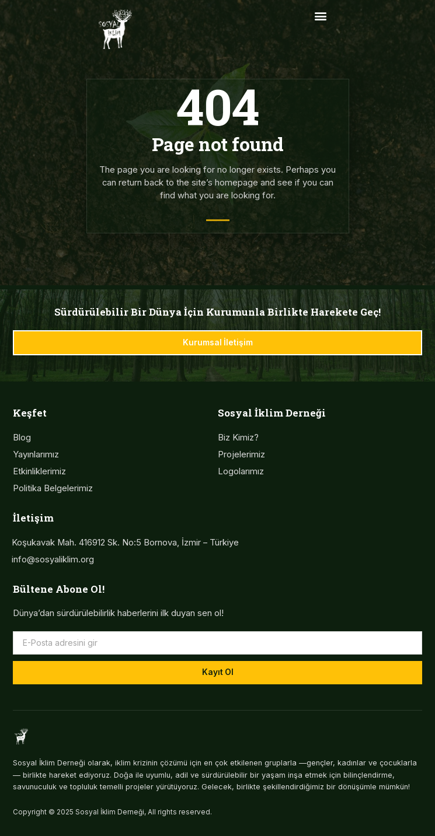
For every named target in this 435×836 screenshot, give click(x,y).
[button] (320, 15)
